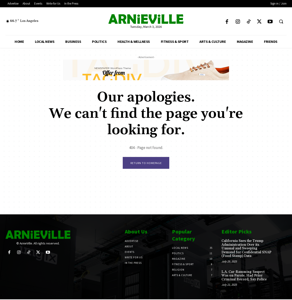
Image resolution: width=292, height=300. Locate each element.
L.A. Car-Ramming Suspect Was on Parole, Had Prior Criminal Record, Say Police (244, 276)
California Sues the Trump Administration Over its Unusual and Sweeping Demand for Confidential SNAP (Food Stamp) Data (246, 249)
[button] (281, 21)
